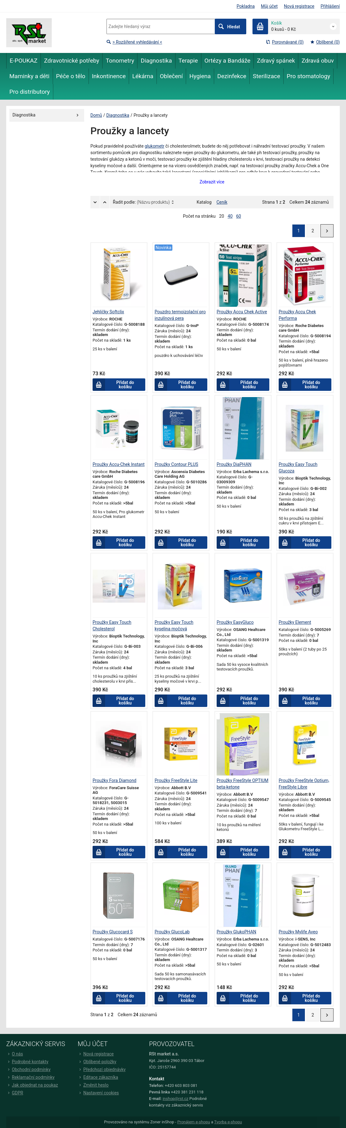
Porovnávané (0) (285, 42)
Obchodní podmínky (28, 1069)
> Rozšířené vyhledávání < (134, 42)
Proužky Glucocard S (113, 931)
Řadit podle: (141, 202)
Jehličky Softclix (108, 311)
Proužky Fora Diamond (115, 780)
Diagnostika (117, 115)
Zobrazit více (211, 181)
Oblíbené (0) (325, 42)
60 (238, 216)
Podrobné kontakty (27, 1061)
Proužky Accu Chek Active (242, 311)
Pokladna (246, 6)
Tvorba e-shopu (228, 1122)
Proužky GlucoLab (172, 931)
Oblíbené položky (97, 1061)
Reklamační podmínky (30, 1077)
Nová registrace (299, 6)
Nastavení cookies (98, 1092)
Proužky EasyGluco (235, 622)
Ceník (222, 202)
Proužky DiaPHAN (234, 464)
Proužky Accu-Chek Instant (119, 464)
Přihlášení (330, 6)
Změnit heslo (93, 1085)
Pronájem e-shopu (193, 1122)
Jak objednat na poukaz (32, 1085)
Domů (96, 115)
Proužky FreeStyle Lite (176, 780)
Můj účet (269, 6)
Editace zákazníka (98, 1077)
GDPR (14, 1092)
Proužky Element (295, 622)
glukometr (154, 146)
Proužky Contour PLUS (176, 464)
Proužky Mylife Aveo (298, 931)
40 (230, 216)
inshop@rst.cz (176, 1098)
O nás (14, 1053)
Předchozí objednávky (102, 1069)
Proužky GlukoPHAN (236, 931)
